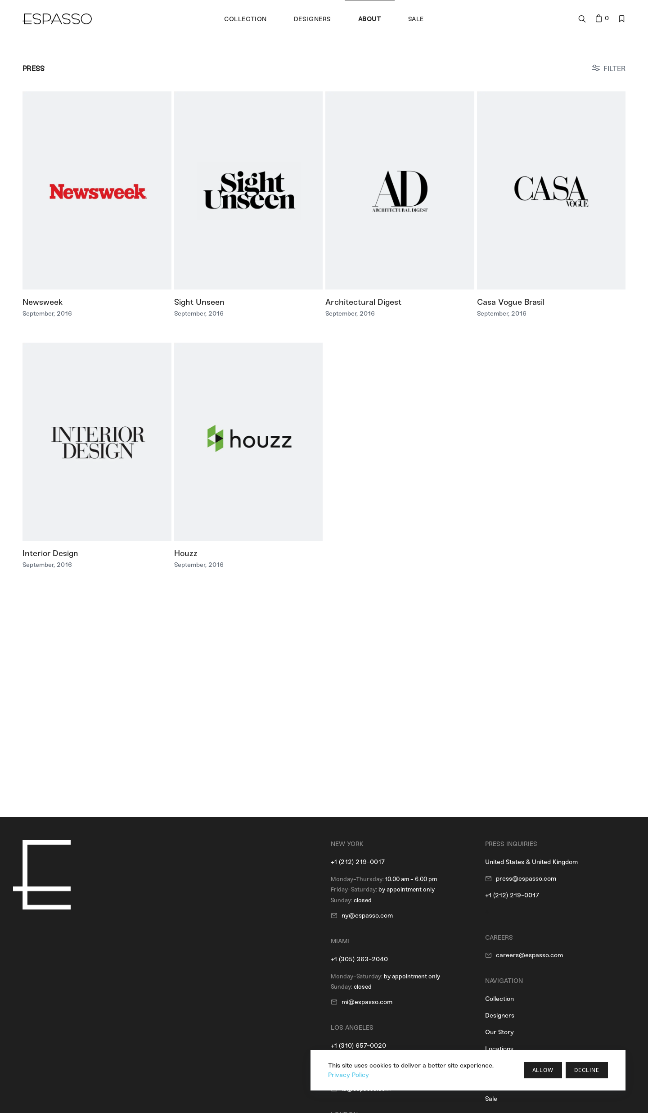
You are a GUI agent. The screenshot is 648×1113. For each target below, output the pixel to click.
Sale (491, 1099)
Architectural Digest (363, 302)
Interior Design (50, 553)
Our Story (499, 1032)
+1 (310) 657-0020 (358, 1046)
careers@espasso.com (529, 955)
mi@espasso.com (367, 1002)
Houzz (186, 553)
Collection (499, 999)
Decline (586, 1070)
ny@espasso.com (367, 915)
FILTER (614, 68)
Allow (543, 1070)
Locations (499, 1049)
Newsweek (42, 302)
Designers (499, 1015)
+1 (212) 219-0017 (358, 862)
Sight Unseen (199, 302)
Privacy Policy (348, 1075)
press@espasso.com (526, 878)
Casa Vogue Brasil (510, 302)
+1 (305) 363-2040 (359, 959)
